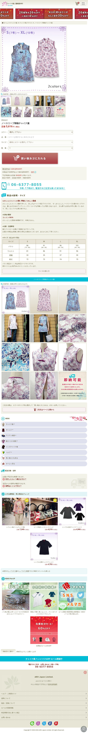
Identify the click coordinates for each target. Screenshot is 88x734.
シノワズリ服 (12, 571)
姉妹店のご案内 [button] (8, 651)
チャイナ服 (7, 424)
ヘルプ (5, 452)
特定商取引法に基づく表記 (10, 713)
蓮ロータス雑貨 (8, 441)
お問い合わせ (5, 717)
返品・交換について (8, 703)
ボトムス (6, 430)
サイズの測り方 (44, 271)
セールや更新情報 (7, 708)
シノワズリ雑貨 (24, 571)
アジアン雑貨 (8, 436)
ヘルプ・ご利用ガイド (8, 694)
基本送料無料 (52, 684)
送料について (5, 698)
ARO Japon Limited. (44, 677)
